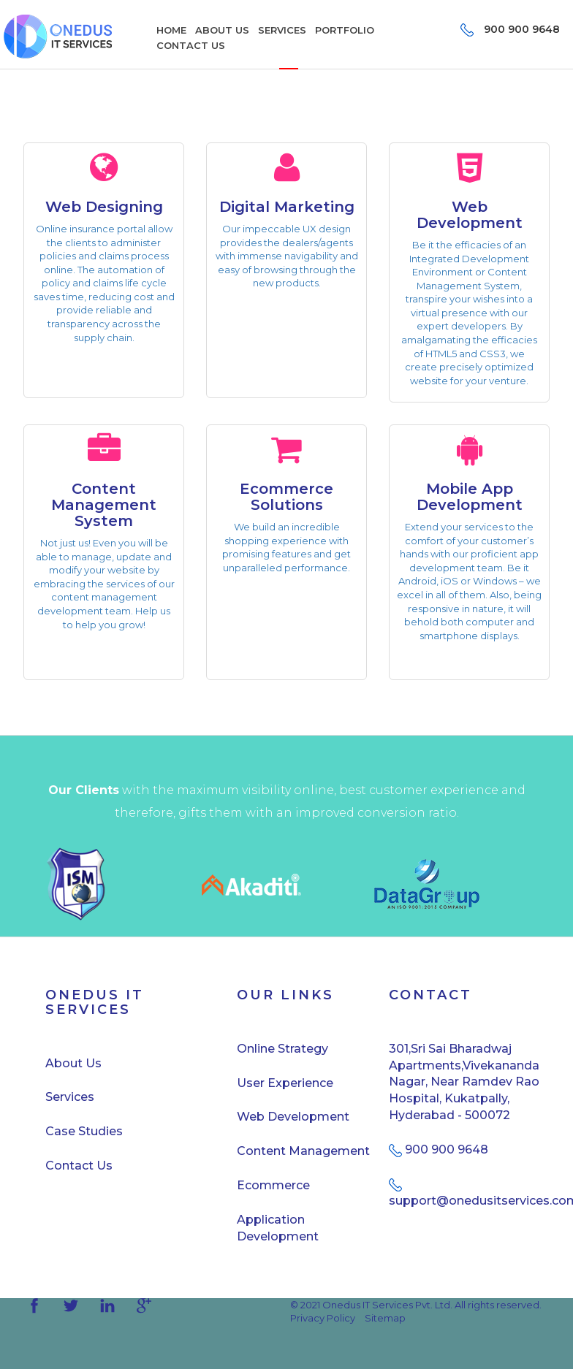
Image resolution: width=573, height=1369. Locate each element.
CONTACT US (190, 45)
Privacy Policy (322, 1318)
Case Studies (84, 1131)
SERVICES (282, 30)
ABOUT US (222, 30)
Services (69, 1097)
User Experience (285, 1083)
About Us (73, 1063)
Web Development (293, 1117)
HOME (171, 30)
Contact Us (79, 1165)
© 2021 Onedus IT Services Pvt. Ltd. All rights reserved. (416, 1305)
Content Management (303, 1151)
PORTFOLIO (344, 30)
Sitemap (385, 1318)
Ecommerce (273, 1185)
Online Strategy (282, 1049)
